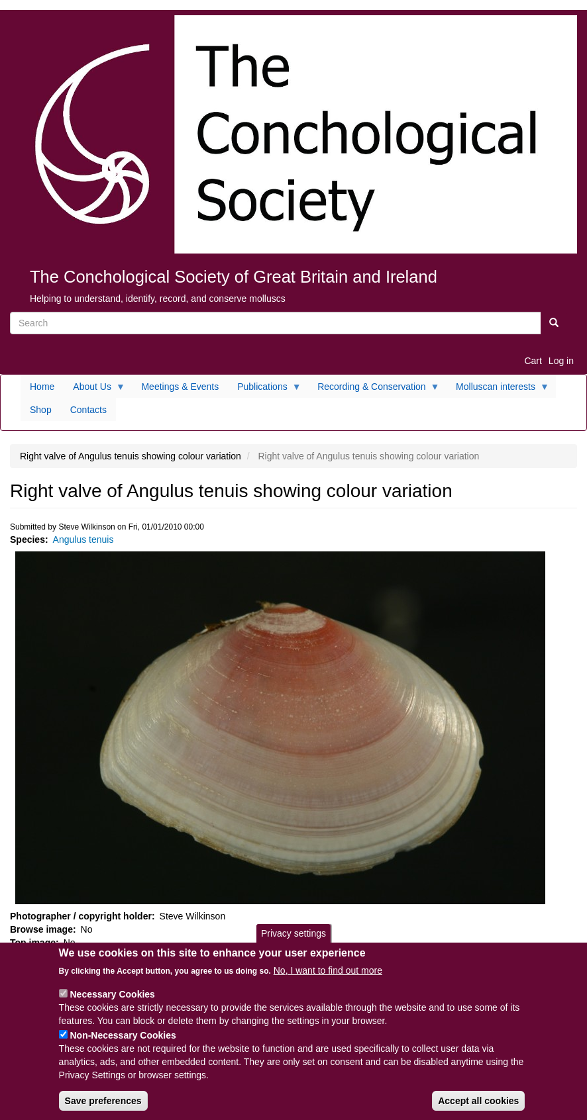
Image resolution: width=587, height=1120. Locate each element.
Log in (561, 360)
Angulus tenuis (83, 539)
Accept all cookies (478, 1108)
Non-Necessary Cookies (123, 1043)
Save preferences (103, 1108)
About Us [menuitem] (94, 389)
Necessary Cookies (112, 1002)
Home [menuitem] (42, 386)
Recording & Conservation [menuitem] (373, 389)
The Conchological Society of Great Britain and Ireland (233, 276)
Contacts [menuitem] (88, 409)
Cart (532, 360)
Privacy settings (293, 940)
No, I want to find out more (328, 978)
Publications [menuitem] (264, 389)
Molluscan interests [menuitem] (498, 389)
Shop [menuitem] (41, 409)
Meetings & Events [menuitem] (180, 386)
